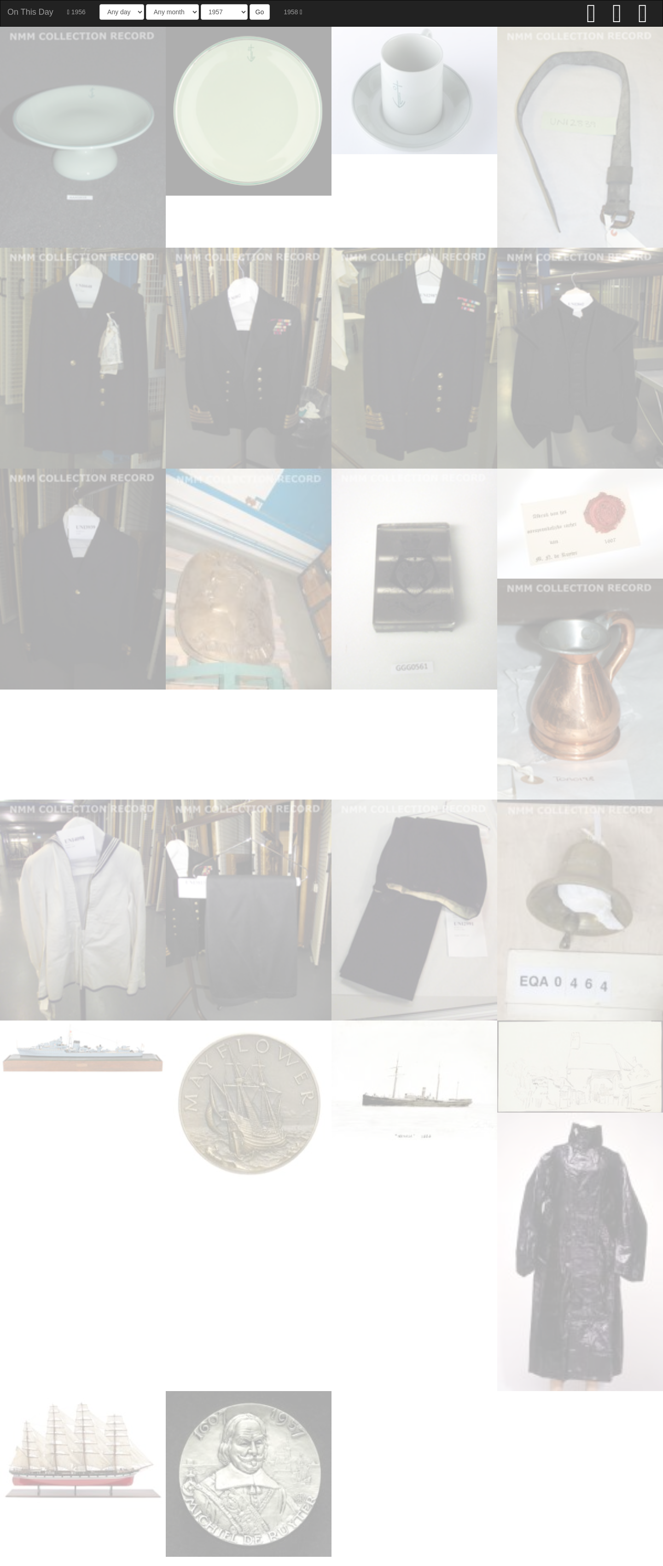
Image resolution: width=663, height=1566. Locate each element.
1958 (293, 12)
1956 (76, 12)
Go (260, 12)
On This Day (30, 12)
